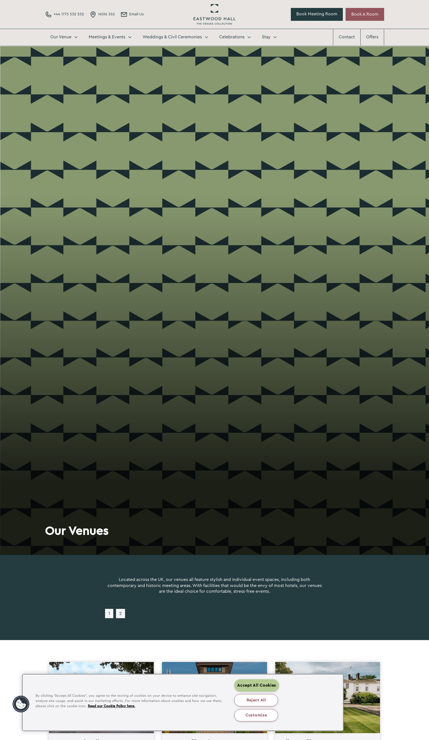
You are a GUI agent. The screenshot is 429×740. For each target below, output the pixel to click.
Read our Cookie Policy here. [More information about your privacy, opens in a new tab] (111, 706)
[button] (21, 704)
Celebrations (232, 37)
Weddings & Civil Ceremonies (172, 37)
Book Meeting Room (316, 14)
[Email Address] (132, 14)
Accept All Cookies (256, 685)
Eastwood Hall (214, 14)
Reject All (256, 700)
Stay (266, 37)
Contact (347, 37)
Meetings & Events (107, 37)
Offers (372, 37)
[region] (183, 702)
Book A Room (364, 14)
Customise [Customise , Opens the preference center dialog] (256, 715)
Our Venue (60, 37)
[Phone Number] (64, 14)
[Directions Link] (102, 14)
